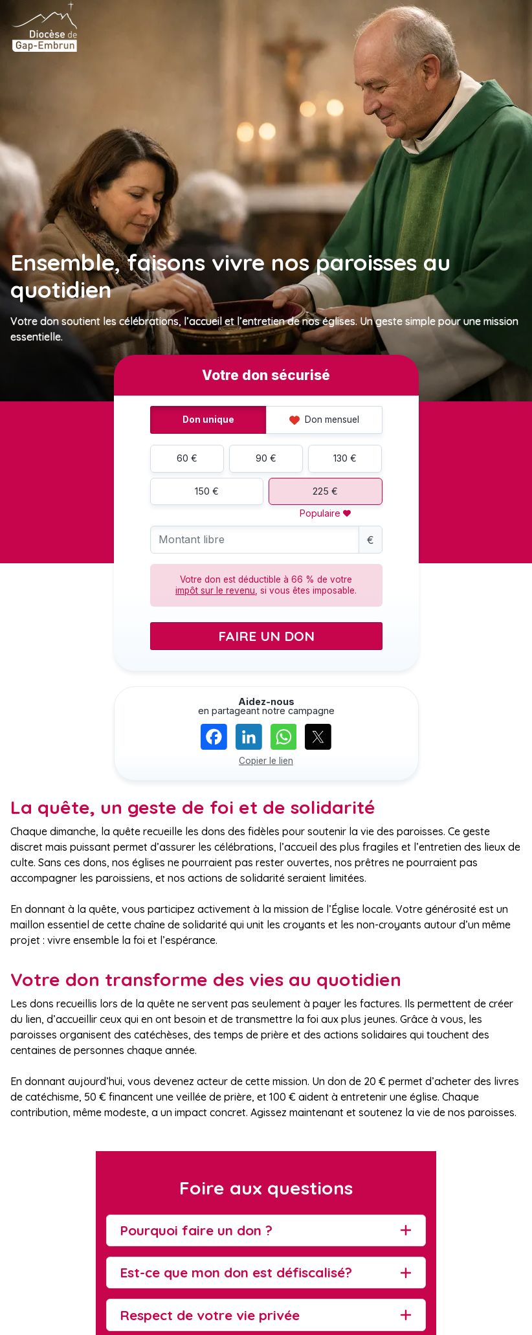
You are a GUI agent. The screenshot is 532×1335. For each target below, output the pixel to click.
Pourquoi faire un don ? (196, 1230)
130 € (345, 458)
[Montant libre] (254, 540)
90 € (266, 458)
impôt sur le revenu (215, 590)
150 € (207, 491)
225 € (325, 491)
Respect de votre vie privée (210, 1315)
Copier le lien (266, 761)
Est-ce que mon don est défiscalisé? (236, 1272)
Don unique (208, 419)
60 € (187, 458)
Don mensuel (324, 419)
